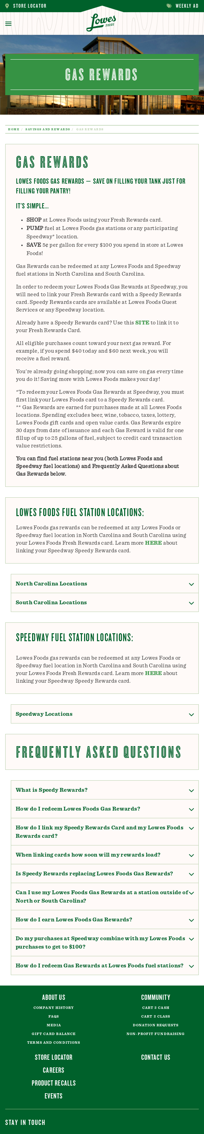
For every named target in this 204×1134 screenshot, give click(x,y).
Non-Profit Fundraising (156, 1034)
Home (14, 129)
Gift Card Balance (54, 1034)
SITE (142, 322)
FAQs (53, 1016)
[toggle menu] (8, 24)
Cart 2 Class (155, 1016)
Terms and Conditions (53, 1042)
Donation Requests (156, 1025)
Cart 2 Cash (155, 1008)
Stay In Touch (25, 1122)
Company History (53, 1008)
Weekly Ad (183, 6)
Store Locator (26, 6)
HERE (153, 543)
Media (54, 1025)
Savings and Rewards (47, 129)
